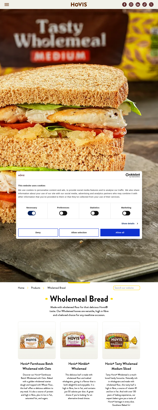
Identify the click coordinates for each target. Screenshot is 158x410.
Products (35, 288)
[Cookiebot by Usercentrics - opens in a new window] (127, 175)
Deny (38, 232)
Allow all (120, 232)
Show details (127, 223)
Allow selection (79, 232)
